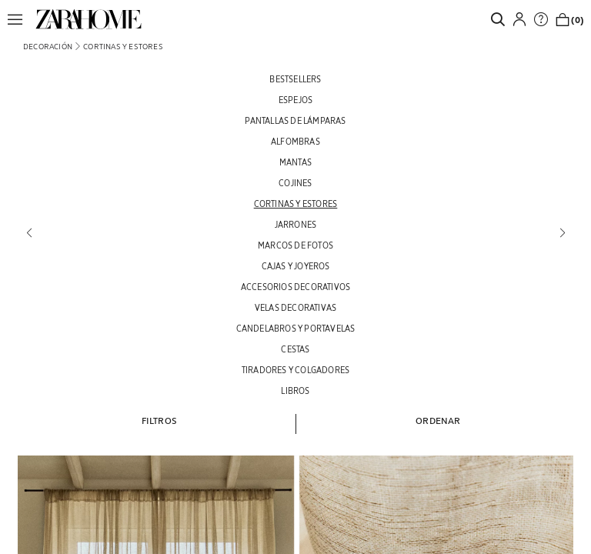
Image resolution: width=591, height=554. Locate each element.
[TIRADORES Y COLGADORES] (295, 369)
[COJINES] (295, 183)
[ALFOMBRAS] (295, 141)
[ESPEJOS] (295, 99)
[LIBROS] (295, 390)
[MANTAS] (295, 162)
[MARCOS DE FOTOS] (295, 245)
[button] (19, 19)
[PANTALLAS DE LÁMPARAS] (295, 120)
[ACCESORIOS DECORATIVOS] (295, 286)
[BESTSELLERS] (295, 79)
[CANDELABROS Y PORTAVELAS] (295, 328)
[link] (88, 19)
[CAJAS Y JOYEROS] (295, 266)
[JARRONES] (295, 224)
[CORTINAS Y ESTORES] (295, 203)
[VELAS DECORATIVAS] (295, 307)
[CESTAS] (295, 349)
